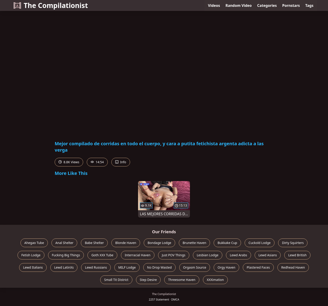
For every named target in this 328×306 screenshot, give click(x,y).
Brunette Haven (194, 243)
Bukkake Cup (227, 243)
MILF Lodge (127, 267)
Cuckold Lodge (260, 243)
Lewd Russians (96, 267)
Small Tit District (116, 279)
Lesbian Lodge (207, 255)
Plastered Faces (258, 267)
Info (120, 162)
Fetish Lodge (31, 255)
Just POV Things (173, 255)
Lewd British (297, 255)
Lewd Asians (268, 255)
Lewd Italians (33, 267)
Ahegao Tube (34, 243)
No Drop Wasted (159, 267)
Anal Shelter (64, 243)
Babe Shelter (94, 243)
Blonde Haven (125, 243)
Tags (309, 5)
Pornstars (291, 5)
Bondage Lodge (159, 243)
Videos (214, 5)
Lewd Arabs (238, 255)
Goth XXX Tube (102, 255)
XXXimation (215, 279)
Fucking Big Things (66, 255)
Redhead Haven (293, 267)
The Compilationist (51, 5)
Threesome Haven (181, 279)
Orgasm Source (194, 267)
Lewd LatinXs (64, 267)
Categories (267, 5)
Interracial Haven (138, 255)
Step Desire (148, 279)
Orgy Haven (226, 267)
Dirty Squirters (293, 243)
